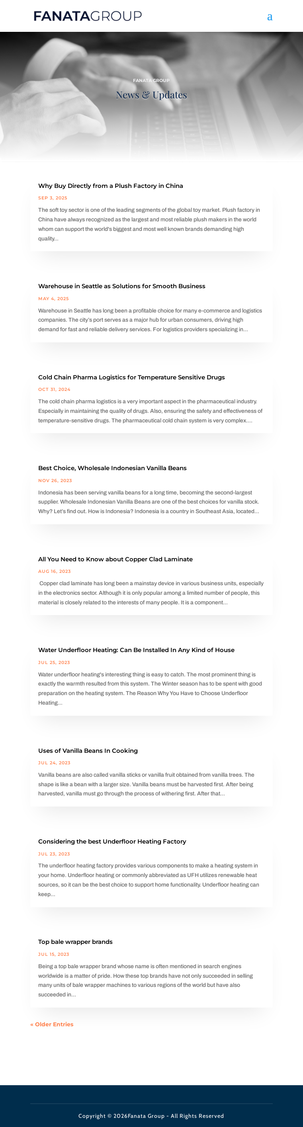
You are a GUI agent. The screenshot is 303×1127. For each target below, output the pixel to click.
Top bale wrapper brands (75, 941)
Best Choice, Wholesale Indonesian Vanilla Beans (112, 468)
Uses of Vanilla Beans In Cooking (88, 750)
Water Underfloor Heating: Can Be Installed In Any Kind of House (136, 650)
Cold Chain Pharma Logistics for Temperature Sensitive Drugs (131, 377)
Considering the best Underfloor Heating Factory (112, 841)
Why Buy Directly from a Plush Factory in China (110, 185)
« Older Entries (51, 1024)
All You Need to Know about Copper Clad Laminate (115, 559)
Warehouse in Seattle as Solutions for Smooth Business (121, 286)
